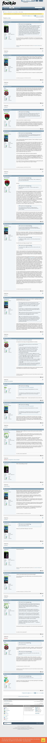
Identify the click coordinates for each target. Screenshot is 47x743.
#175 (42, 521)
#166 (42, 175)
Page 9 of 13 (25, 15)
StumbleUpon (7, 710)
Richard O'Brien (31, 257)
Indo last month (27, 299)
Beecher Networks (26, 729)
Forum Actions (16, 9)
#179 (42, 640)
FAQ (9, 9)
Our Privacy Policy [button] (27, 740)
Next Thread (26, 696)
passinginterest (10, 459)
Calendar (11, 9)
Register (40, 0)
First (29, 15)
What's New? (6, 7)
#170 (42, 383)
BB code (36, 707)
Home (37, 723)
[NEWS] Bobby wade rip (8, 700)
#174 (42, 488)
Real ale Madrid (16, 459)
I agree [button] (43, 740)
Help (37, 0)
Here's (20, 499)
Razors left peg (6, 486)
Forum (12, 7)
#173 (42, 462)
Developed (19, 729)
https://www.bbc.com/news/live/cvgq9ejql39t (26, 387)
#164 (42, 109)
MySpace (6, 718)
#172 (42, 429)
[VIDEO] (36, 710)
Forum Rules (37, 713)
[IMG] (36, 709)
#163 (42, 86)
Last (42, 15)
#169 (42, 338)
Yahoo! (6, 719)
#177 (42, 572)
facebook (17, 46)
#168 (42, 297)
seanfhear (6, 52)
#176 (42, 547)
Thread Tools (40, 19)
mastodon (35, 45)
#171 (42, 402)
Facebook (6, 713)
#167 (42, 223)
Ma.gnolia (6, 715)
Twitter (6, 716)
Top (42, 723)
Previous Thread (21, 696)
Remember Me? (25, 2)
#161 (42, 21)
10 (36, 15)
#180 (42, 673)
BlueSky (39, 45)
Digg (6, 707)
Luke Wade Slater (7, 703)
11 (37, 692)
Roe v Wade (8, 18)
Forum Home (6, 9)
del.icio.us (6, 708)
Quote (41, 48)
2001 (24, 727)
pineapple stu (6, 381)
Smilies (36, 708)
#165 (42, 130)
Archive (40, 723)
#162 (42, 55)
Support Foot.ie (17, 7)
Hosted (22, 729)
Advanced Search (41, 9)
